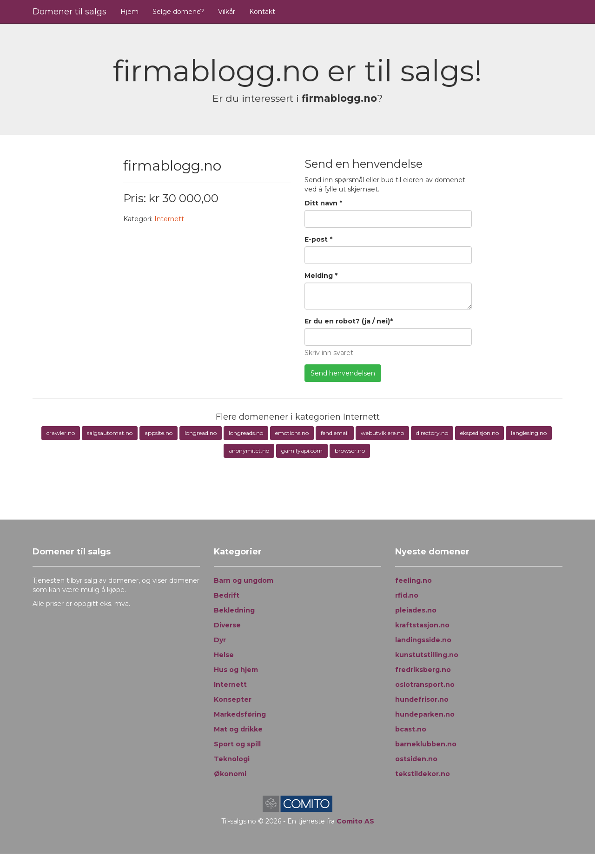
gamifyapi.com (302, 450)
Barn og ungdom (243, 580)
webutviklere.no (382, 432)
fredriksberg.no (423, 669)
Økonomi (230, 774)
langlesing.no (529, 432)
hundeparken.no (425, 714)
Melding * (320, 275)
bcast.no (410, 729)
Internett (169, 219)
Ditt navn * (323, 203)
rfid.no (406, 595)
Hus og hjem (236, 669)
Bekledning (234, 610)
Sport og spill (237, 744)
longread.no (201, 432)
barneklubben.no (425, 744)
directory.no (432, 432)
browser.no (350, 450)
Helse (224, 655)
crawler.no (60, 432)
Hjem (129, 11)
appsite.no (158, 432)
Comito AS (355, 821)
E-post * (318, 239)
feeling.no (413, 580)
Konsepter (232, 699)
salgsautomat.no (109, 432)
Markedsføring (240, 714)
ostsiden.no (416, 759)
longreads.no (246, 432)
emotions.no (292, 432)
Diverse (227, 625)
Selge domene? (178, 11)
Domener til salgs (69, 12)
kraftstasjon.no (422, 625)
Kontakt (262, 11)
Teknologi (232, 759)
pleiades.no (415, 610)
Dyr (220, 640)
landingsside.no (423, 640)
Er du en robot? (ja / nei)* (348, 321)
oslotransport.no (425, 684)
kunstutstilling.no (426, 655)
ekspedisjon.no (479, 432)
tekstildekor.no (422, 774)
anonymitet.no (249, 450)
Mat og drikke (238, 729)
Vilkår (226, 11)
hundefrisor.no (422, 699)
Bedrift (226, 595)
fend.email (335, 432)
